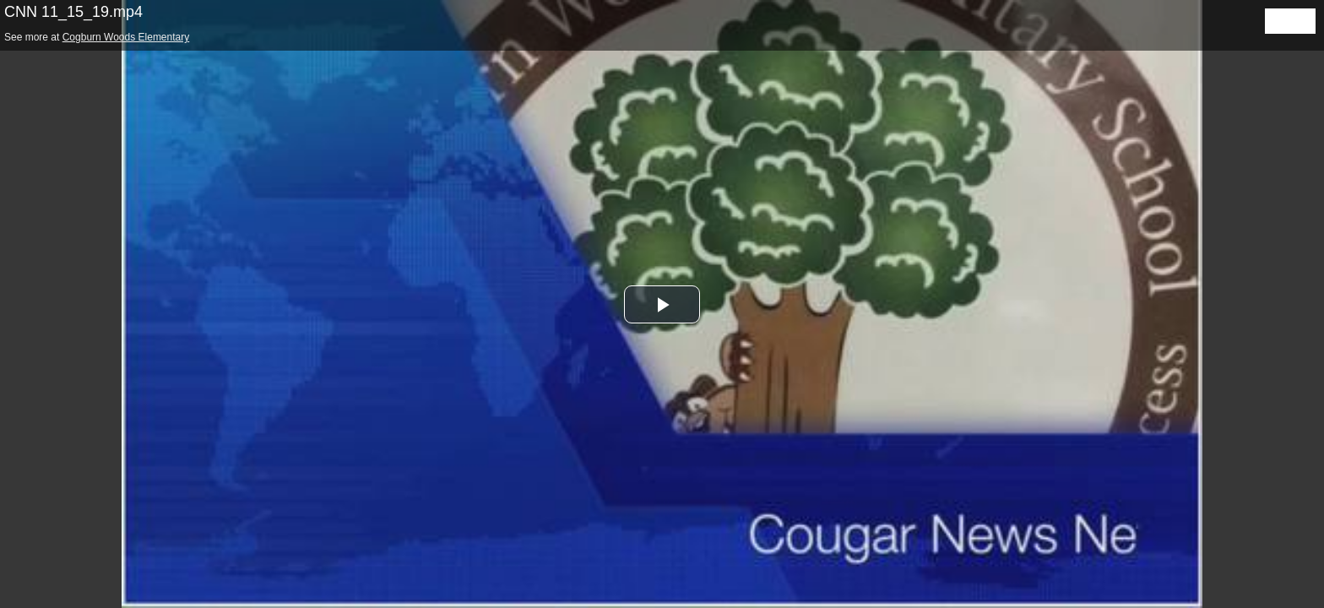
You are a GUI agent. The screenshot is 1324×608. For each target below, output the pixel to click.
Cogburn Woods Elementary (126, 37)
